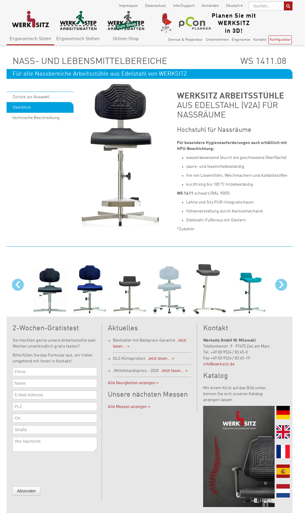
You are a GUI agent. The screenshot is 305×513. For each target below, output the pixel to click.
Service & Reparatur (185, 40)
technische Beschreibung (36, 118)
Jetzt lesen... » (161, 358)
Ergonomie (241, 40)
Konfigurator (280, 40)
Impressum (128, 6)
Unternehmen (217, 40)
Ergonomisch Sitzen (30, 39)
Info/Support (183, 6)
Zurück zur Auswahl (31, 97)
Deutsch (234, 6)
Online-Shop (126, 39)
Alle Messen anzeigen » (129, 407)
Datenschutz (155, 6)
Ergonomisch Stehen (78, 39)
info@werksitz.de (218, 364)
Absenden (26, 491)
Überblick (22, 107)
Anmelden (210, 6)
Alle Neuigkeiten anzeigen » (133, 383)
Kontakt (259, 40)
